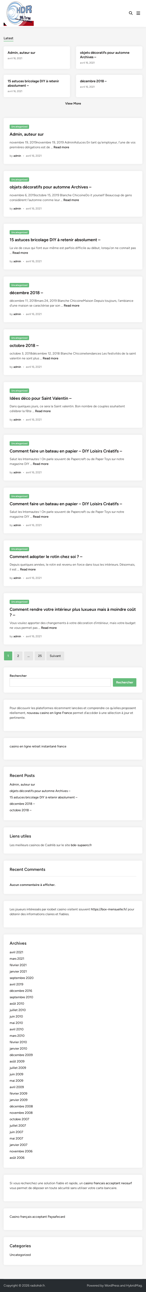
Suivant (55, 656)
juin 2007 (16, 1132)
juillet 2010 (18, 1010)
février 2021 (18, 965)
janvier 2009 (18, 1100)
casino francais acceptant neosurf (108, 1183)
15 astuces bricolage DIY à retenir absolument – (55, 239)
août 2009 (17, 1061)
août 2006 (17, 1158)
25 (40, 656)
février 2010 (18, 1042)
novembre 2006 (21, 1151)
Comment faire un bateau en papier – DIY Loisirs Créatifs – (66, 450)
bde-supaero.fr (81, 845)
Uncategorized (19, 126)
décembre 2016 (21, 991)
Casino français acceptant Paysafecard (37, 1217)
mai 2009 (16, 1081)
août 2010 (17, 1003)
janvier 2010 (18, 1048)
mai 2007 (16, 1138)
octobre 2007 (19, 1119)
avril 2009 (17, 1087)
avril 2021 (16, 952)
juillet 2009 (18, 1068)
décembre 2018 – (93, 81)
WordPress (111, 1285)
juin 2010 (16, 1016)
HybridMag (134, 1285)
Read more (61, 147)
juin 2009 (16, 1074)
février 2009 (18, 1093)
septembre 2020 (21, 978)
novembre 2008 (21, 1113)
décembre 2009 (21, 1055)
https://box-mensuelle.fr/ (109, 909)
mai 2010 (16, 1023)
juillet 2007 (18, 1125)
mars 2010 (17, 1036)
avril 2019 (16, 984)
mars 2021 (17, 959)
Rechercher (18, 676)
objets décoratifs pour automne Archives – (50, 186)
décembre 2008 (21, 1106)
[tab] (8, 37)
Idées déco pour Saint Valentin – (41, 398)
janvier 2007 (18, 1145)
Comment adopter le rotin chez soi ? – (46, 556)
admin (17, 156)
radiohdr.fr (37, 1285)
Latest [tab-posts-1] (8, 38)
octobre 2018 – (24, 345)
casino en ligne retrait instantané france (38, 746)
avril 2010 (16, 1029)
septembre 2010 (21, 997)
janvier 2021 (18, 971)
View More (73, 103)
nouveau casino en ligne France (49, 713)
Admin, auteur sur (21, 53)
